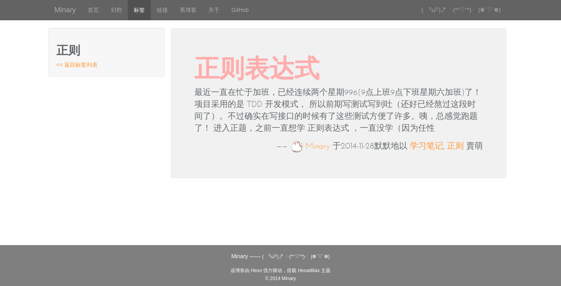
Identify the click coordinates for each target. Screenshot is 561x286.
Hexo (256, 270)
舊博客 (188, 10)
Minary (65, 10)
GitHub (240, 10)
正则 (455, 146)
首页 (93, 10)
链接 (162, 10)
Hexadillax (309, 270)
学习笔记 (426, 146)
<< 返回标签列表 (77, 65)
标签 (139, 10)
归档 (116, 10)
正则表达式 (256, 68)
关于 (213, 10)
